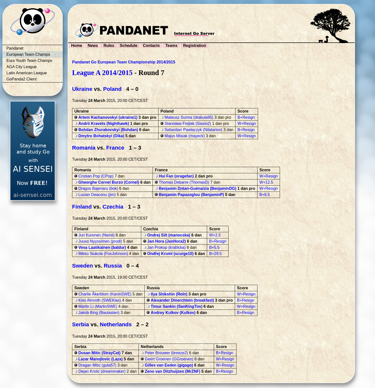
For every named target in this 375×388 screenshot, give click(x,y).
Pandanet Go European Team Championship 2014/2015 (123, 62)
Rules (108, 45)
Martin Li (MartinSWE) (97, 306)
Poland (112, 89)
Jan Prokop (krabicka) (166, 247)
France (115, 148)
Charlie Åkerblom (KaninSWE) (104, 294)
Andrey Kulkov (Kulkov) (173, 312)
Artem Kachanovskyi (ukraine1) (107, 117)
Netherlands (116, 324)
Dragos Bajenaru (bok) (98, 188)
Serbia (80, 324)
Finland (82, 207)
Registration (194, 45)
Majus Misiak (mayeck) (185, 136)
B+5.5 (214, 247)
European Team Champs (28, 54)
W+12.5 (266, 182)
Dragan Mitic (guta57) (97, 365)
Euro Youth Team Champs (29, 60)
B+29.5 (215, 254)
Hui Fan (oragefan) (176, 176)
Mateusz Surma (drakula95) (189, 117)
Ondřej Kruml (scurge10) (170, 254)
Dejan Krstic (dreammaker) (101, 371)
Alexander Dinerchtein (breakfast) (182, 300)
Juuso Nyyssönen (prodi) (100, 241)
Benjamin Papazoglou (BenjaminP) (191, 195)
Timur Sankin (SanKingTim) (176, 306)
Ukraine (82, 89)
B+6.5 (264, 195)
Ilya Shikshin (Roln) (169, 294)
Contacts (151, 45)
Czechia (112, 207)
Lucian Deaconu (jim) (97, 195)
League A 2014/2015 (102, 73)
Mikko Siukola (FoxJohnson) (103, 254)
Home (76, 45)
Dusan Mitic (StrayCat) (99, 353)
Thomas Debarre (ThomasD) (184, 182)
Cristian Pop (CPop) (95, 176)
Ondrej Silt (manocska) (168, 235)
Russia (113, 266)
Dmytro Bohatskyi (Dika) (101, 136)
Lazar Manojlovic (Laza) (100, 359)
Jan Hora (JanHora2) (166, 241)
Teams (171, 45)
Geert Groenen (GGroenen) (169, 359)
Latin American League (26, 73)
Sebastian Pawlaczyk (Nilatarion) (193, 130)
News (93, 45)
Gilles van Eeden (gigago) (169, 365)
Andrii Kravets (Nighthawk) (103, 123)
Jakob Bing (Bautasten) (98, 312)
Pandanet (14, 48)
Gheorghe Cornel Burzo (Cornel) (108, 182)
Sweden (82, 266)
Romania (84, 148)
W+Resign (246, 123)
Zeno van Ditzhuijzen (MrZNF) (172, 371)
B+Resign (246, 117)
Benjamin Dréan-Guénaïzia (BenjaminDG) (197, 188)
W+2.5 (215, 235)
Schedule (128, 45)
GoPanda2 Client (21, 79)
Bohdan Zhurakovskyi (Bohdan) (108, 130)
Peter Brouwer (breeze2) (166, 353)
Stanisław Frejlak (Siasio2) (188, 123)
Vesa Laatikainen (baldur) (102, 247)
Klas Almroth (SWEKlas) (99, 300)
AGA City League (21, 67)
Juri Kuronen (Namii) (96, 235)
